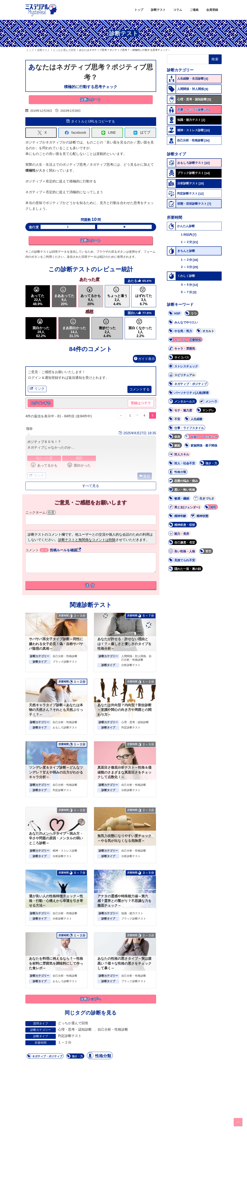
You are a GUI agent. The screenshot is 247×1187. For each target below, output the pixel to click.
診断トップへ (91, 999)
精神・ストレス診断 (65, 851)
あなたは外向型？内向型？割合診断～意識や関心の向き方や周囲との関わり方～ (124, 710)
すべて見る (90, 486)
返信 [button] (146, 476)
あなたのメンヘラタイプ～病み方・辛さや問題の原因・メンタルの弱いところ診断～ (56, 838)
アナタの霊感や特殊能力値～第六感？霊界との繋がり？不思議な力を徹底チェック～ (124, 901)
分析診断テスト (131, 665)
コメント (37, 550)
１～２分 (64, 1043)
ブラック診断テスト (65, 662)
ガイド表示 (144, 359)
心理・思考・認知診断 (135, 722)
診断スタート (91, 99)
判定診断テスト (131, 727)
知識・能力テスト (132, 913)
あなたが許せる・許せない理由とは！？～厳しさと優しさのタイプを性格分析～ (124, 644)
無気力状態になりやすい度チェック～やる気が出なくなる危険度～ (124, 838)
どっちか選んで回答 (73, 1023)
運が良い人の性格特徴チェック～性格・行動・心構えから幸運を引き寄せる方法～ (56, 901)
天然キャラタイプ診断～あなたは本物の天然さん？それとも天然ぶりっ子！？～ (56, 710)
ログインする (40, 403)
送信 (90, 586)
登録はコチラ (141, 403)
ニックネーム (40, 513)
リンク (37, 389)
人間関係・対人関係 (133, 656)
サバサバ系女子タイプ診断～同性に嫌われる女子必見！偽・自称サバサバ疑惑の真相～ (56, 644)
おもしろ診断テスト (65, 727)
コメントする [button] (139, 389)
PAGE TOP (237, 1122)
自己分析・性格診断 (65, 656)
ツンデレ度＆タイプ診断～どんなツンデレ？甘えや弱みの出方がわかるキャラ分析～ (56, 772)
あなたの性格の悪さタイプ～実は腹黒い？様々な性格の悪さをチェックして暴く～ (124, 963)
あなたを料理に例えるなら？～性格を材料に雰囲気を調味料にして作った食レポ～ (56, 963)
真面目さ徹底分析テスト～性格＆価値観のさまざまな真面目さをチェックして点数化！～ (124, 772)
